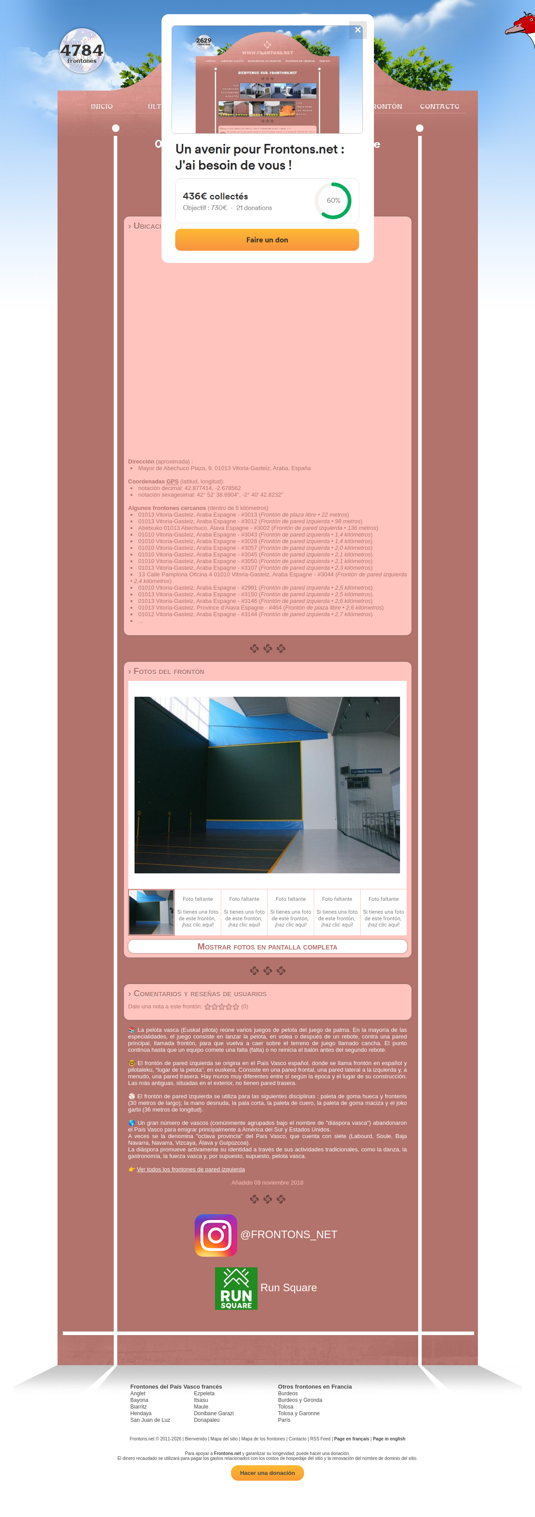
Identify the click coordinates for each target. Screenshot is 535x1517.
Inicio (102, 106)
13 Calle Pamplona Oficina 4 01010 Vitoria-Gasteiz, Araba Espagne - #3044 (236, 574)
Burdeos (288, 1393)
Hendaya (141, 1413)
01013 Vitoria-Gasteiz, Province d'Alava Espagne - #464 (210, 607)
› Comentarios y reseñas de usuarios (197, 993)
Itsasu (201, 1400)
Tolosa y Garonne (298, 1413)
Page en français (351, 1438)
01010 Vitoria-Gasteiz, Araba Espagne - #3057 (198, 547)
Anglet (138, 1393)
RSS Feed (320, 1438)
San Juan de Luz (150, 1420)
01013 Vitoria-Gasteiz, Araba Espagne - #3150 (198, 594)
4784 (82, 50)
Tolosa (285, 1407)
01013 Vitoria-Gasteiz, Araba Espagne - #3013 (198, 514)
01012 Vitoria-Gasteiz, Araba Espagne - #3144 (198, 614)
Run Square (267, 1287)
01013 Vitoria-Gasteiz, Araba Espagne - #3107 (198, 567)
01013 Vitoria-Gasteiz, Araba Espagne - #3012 (198, 521)
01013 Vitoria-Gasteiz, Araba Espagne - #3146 (198, 601)
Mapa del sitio (224, 1438)
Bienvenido (196, 1438)
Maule (201, 1407)
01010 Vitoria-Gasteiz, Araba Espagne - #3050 (198, 561)
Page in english (389, 1438)
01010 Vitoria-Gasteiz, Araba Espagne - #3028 (198, 541)
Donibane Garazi (214, 1413)
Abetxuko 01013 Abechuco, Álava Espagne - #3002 (204, 528)
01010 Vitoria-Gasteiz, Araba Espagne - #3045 (198, 554)
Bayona (140, 1400)
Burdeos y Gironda (300, 1400)
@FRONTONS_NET (267, 1234)
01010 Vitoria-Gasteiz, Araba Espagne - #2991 (198, 587)
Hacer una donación (267, 1473)
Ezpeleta (204, 1393)
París (284, 1420)
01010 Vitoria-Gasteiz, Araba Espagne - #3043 (198, 534)
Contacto (436, 106)
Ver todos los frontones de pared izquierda (191, 1169)
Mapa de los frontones (263, 1438)
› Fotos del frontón (166, 671)
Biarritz (139, 1407)
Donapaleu (206, 1420)
